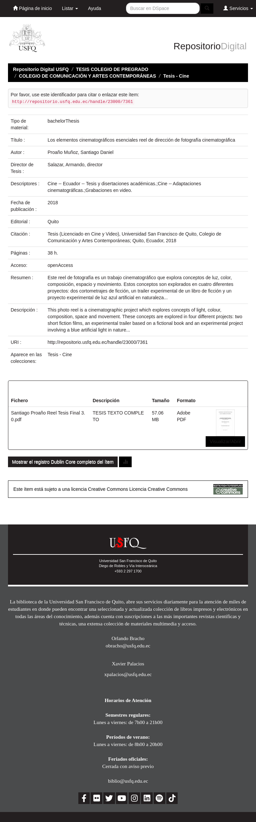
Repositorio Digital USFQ (41, 69)
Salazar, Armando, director (75, 164)
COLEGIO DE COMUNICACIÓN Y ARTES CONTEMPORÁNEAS (87, 76)
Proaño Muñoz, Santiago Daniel (81, 152)
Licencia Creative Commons (158, 489)
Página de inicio (32, 8)
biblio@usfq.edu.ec (128, 781)
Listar (70, 8)
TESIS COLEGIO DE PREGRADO (112, 69)
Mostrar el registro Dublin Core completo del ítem (63, 461)
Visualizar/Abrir (225, 441)
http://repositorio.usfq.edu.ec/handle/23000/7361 (98, 342)
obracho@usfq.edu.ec (128, 645)
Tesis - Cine (176, 76)
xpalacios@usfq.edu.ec (128, 674)
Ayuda (94, 8)
